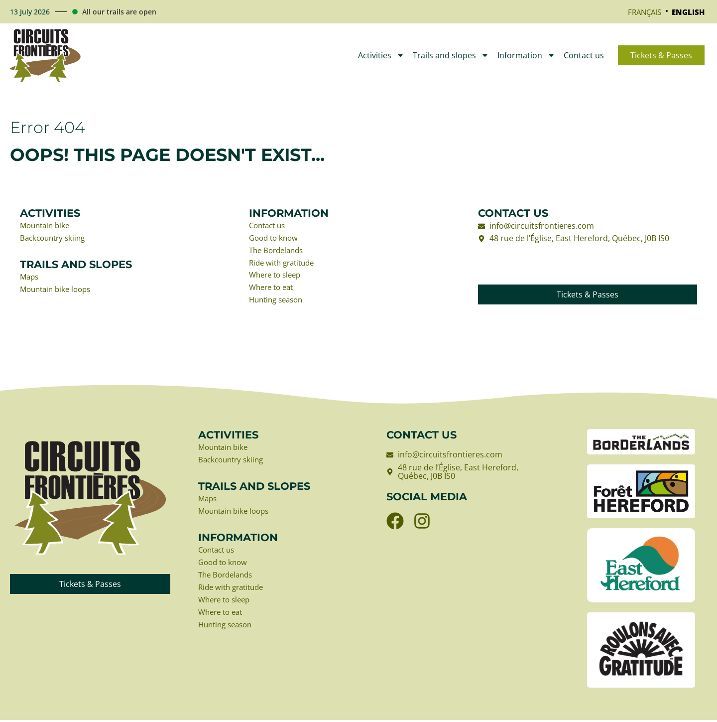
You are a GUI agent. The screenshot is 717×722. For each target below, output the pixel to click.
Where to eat (273, 290)
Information (526, 55)
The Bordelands (278, 251)
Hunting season (278, 302)
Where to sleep (277, 277)
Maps (30, 278)
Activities (381, 55)
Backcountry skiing (55, 238)
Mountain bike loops (58, 291)
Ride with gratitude (284, 264)
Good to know (275, 238)
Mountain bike (47, 226)
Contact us (584, 55)
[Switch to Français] (644, 12)
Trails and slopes (451, 55)
